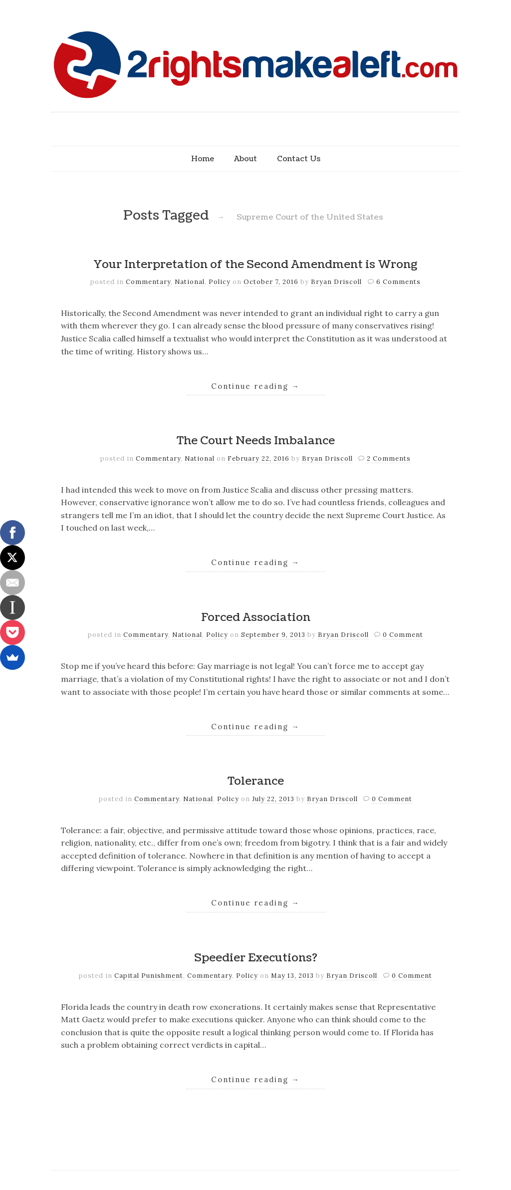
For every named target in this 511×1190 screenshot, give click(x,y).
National (190, 282)
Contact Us (298, 159)
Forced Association (255, 617)
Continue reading (255, 386)
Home (202, 159)
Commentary (148, 282)
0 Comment (403, 634)
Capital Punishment (148, 975)
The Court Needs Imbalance (256, 441)
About (245, 159)
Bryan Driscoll (336, 282)
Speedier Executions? (255, 958)
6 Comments (398, 282)
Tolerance (256, 781)
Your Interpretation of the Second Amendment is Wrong (255, 265)
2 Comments (389, 458)
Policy (220, 282)
